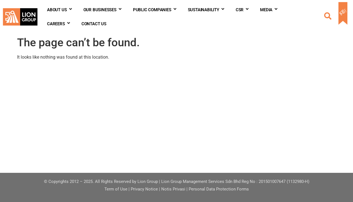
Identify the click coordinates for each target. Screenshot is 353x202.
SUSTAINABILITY (206, 9)
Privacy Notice (144, 189)
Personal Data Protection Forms (219, 189)
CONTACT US (93, 23)
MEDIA (269, 9)
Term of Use (115, 189)
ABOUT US (60, 9)
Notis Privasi (173, 189)
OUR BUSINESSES (102, 9)
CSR (242, 9)
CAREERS (59, 23)
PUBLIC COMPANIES (155, 9)
